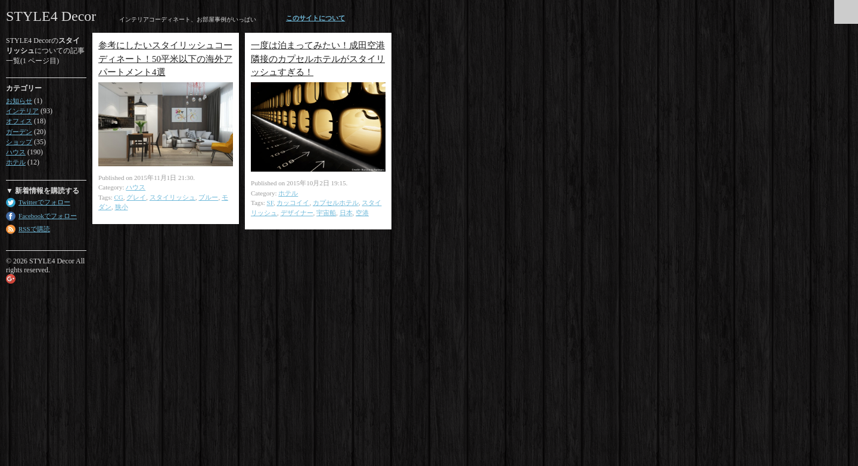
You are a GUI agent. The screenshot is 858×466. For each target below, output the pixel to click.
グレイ (136, 197)
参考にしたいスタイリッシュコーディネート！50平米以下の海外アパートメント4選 (165, 59)
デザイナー (297, 212)
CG (118, 197)
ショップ (19, 141)
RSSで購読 (34, 228)
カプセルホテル (336, 202)
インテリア (22, 110)
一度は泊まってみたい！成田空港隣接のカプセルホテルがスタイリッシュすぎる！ (318, 59)
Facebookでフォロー (47, 215)
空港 (362, 212)
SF (270, 202)
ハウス (16, 152)
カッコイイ (292, 202)
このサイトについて (315, 17)
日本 (346, 212)
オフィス (19, 121)
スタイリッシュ (172, 197)
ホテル (16, 162)
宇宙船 (326, 212)
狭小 (121, 206)
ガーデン (19, 131)
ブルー (208, 197)
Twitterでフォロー (44, 202)
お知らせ (19, 100)
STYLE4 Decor (51, 16)
